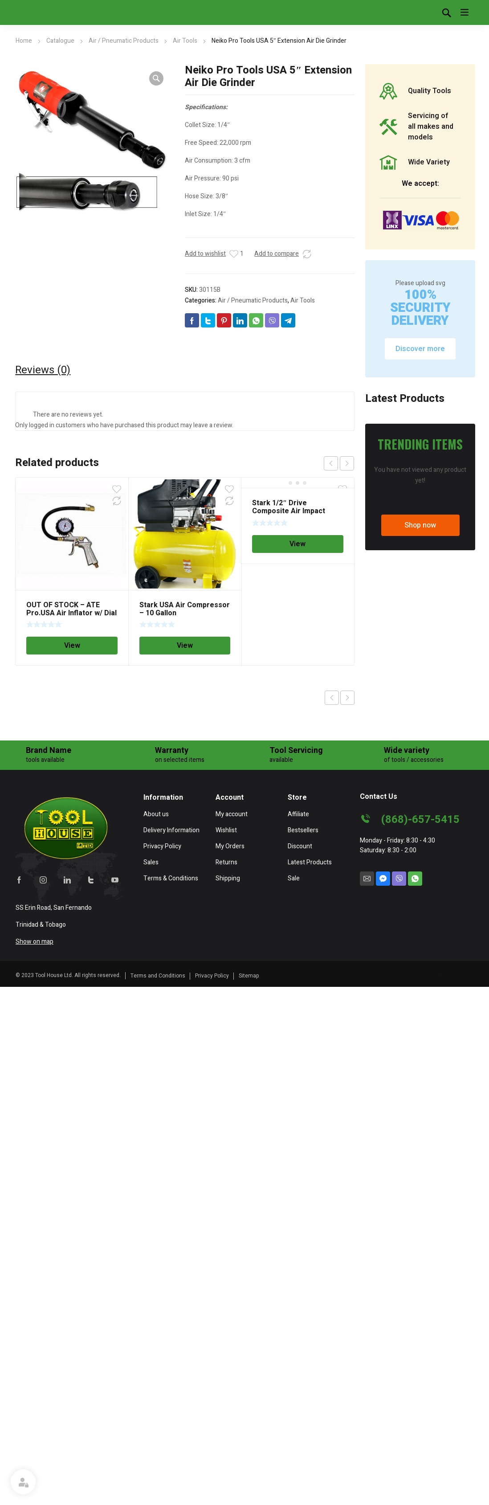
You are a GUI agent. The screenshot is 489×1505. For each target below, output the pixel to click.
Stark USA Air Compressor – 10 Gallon (184, 609)
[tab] (42, 370)
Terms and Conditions (157, 976)
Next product (347, 698)
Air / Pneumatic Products (124, 40)
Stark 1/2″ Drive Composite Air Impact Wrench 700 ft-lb (288, 511)
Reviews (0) (42, 370)
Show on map (34, 941)
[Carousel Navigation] (339, 463)
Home (24, 40)
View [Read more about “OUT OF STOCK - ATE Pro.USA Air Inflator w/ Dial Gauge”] (72, 645)
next (347, 463)
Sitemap (249, 976)
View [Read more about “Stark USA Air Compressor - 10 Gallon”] (185, 645)
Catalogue (60, 40)
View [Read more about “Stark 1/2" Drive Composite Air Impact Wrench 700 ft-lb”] (297, 544)
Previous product (332, 698)
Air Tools (185, 40)
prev (331, 463)
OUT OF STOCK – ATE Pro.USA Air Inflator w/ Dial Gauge (71, 613)
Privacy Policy (212, 976)
